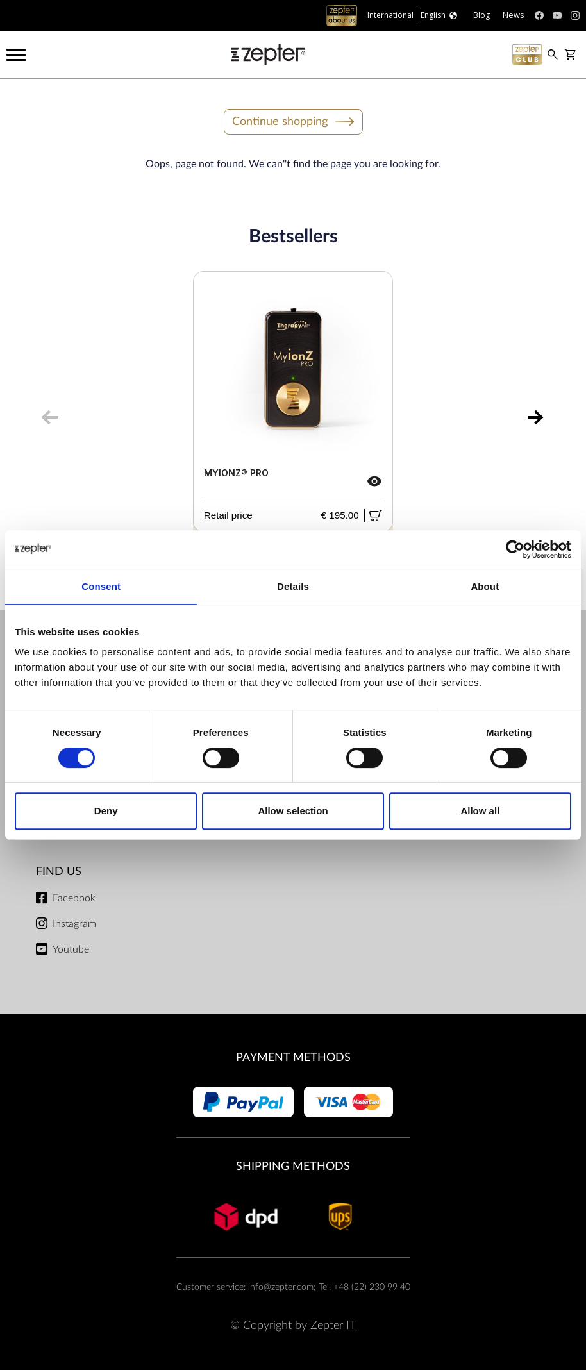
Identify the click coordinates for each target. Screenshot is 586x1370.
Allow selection (293, 810)
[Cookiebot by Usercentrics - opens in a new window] (515, 549)
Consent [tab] (101, 586)
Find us (58, 871)
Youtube (71, 949)
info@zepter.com (281, 1287)
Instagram (74, 924)
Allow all (479, 810)
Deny (106, 810)
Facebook (74, 898)
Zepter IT (333, 1325)
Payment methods (293, 1057)
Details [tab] (293, 586)
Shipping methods (293, 1166)
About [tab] (485, 586)
